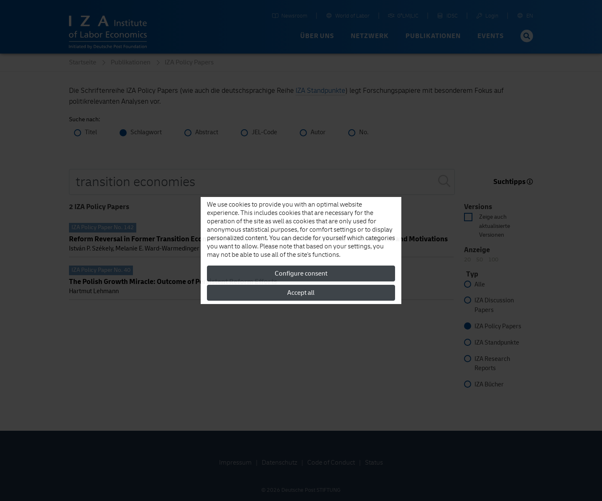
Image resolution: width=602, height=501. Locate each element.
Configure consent (301, 273)
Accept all (300, 293)
